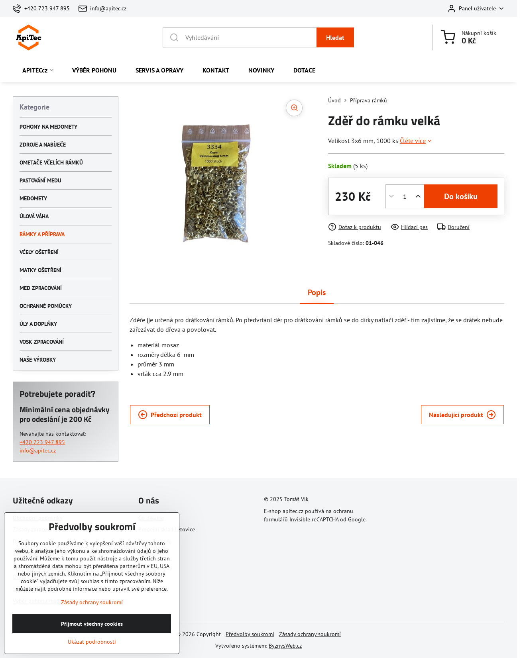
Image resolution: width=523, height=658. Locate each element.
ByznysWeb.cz (285, 645)
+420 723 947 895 (42, 442)
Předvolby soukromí (250, 634)
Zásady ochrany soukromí (310, 634)
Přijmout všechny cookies (92, 648)
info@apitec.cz (38, 450)
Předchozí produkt (170, 414)
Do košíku (461, 196)
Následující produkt (462, 414)
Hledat (335, 37)
